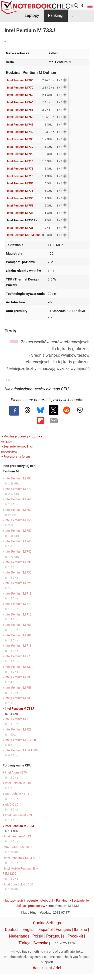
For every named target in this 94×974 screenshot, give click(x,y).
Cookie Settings (47, 922)
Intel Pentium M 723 (20, 227)
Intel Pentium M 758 (20, 183)
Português (55, 936)
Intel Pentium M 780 (20, 80)
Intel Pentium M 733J (19, 708)
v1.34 (7, 380)
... (73, 15)
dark (37, 967)
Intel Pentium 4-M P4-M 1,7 (22, 858)
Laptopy (32, 15)
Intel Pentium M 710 (20, 176)
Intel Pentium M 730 (20, 146)
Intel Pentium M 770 (20, 87)
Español (46, 929)
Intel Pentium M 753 (20, 205)
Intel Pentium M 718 (18, 645)
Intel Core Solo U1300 (18, 884)
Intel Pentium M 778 (20, 168)
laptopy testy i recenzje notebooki (29, 900)
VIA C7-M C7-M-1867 (18, 847)
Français (63, 929)
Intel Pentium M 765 (20, 95)
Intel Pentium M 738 (20, 198)
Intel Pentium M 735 (20, 139)
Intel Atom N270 (16, 772)
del (58, 967)
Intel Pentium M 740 (20, 132)
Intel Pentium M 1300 (19, 667)
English (29, 929)
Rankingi (55, 15)
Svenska (40, 943)
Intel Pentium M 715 (20, 161)
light (48, 967)
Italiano (80, 929)
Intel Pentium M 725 (20, 154)
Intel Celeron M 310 (18, 783)
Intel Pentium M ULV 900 (21, 740)
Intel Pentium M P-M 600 (23, 235)
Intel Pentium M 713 (18, 719)
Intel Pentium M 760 (20, 102)
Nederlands (19, 936)
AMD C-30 (12, 804)
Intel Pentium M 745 (20, 124)
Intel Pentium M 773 (20, 190)
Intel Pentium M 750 (20, 117)
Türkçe (24, 943)
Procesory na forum (17, 456)
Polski (37, 936)
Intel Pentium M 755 (20, 109)
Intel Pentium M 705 (18, 635)
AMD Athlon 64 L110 (19, 794)
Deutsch (12, 929)
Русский (75, 936)
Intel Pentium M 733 (20, 213)
